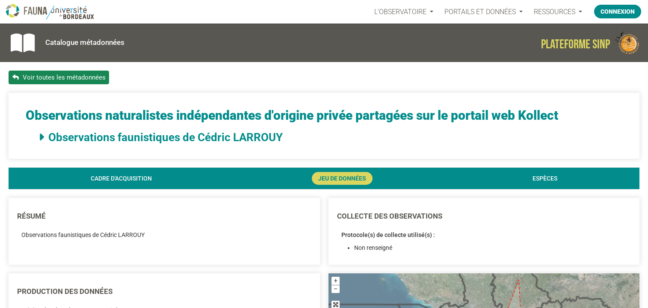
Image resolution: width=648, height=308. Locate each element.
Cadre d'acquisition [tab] (121, 178)
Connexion (618, 11)
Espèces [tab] (545, 178)
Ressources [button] (555, 12)
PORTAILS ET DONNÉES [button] (481, 12)
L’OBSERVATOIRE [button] (401, 12)
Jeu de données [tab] (342, 178)
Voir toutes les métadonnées (59, 77)
